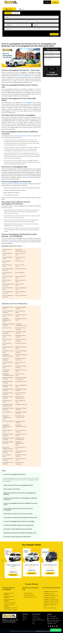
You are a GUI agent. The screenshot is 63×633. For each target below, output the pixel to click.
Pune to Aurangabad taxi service (26, 75)
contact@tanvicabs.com (54, 618)
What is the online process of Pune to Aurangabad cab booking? (20, 493)
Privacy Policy (35, 616)
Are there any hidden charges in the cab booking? (19, 525)
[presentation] (2, 560)
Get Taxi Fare (55, 630)
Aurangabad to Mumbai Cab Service (51, 599)
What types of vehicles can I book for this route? (18, 513)
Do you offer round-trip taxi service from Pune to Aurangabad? (18, 509)
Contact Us (22, 2)
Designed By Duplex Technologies (44, 631)
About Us (26, 1)
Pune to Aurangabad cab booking (17, 183)
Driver (32, 1)
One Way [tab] (8, 13)
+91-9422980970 (55, 2)
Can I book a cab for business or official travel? (17, 536)
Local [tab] (21, 9)
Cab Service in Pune (20, 261)
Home (21, 1)
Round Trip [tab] (16, 13)
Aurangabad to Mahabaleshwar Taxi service (20, 443)
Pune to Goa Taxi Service (21, 295)
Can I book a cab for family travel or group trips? (18, 529)
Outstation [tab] (9, 9)
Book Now (13, 574)
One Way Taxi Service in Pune (30, 596)
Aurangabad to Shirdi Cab (21, 381)
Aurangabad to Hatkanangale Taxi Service (7, 320)
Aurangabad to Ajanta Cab (21, 404)
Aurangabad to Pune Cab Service (51, 591)
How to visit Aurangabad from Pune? (15, 474)
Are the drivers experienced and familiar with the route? (20, 517)
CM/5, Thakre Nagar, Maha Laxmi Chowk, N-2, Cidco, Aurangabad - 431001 (53, 622)
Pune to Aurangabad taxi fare (29, 102)
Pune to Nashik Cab (20, 272)
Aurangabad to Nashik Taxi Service (51, 602)
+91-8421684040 (47, 2)
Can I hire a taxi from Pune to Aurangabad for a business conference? (20, 498)
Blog (33, 623)
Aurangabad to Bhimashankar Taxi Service (7, 426)
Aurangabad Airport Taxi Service (10, 607)
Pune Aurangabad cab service (18, 135)
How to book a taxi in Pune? (12, 489)
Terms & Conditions (36, 617)
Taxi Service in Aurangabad (9, 602)
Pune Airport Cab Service (21, 268)
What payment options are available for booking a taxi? (20, 533)
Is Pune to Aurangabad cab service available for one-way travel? (20, 504)
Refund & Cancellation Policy (38, 619)
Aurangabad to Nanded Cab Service (51, 600)
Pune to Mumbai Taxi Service (50, 607)
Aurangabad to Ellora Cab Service (51, 595)
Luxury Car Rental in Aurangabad (10, 609)
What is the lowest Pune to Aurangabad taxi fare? (18, 485)
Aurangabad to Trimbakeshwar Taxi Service (7, 417)
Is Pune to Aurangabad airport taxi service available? (19, 521)
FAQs (33, 621)
